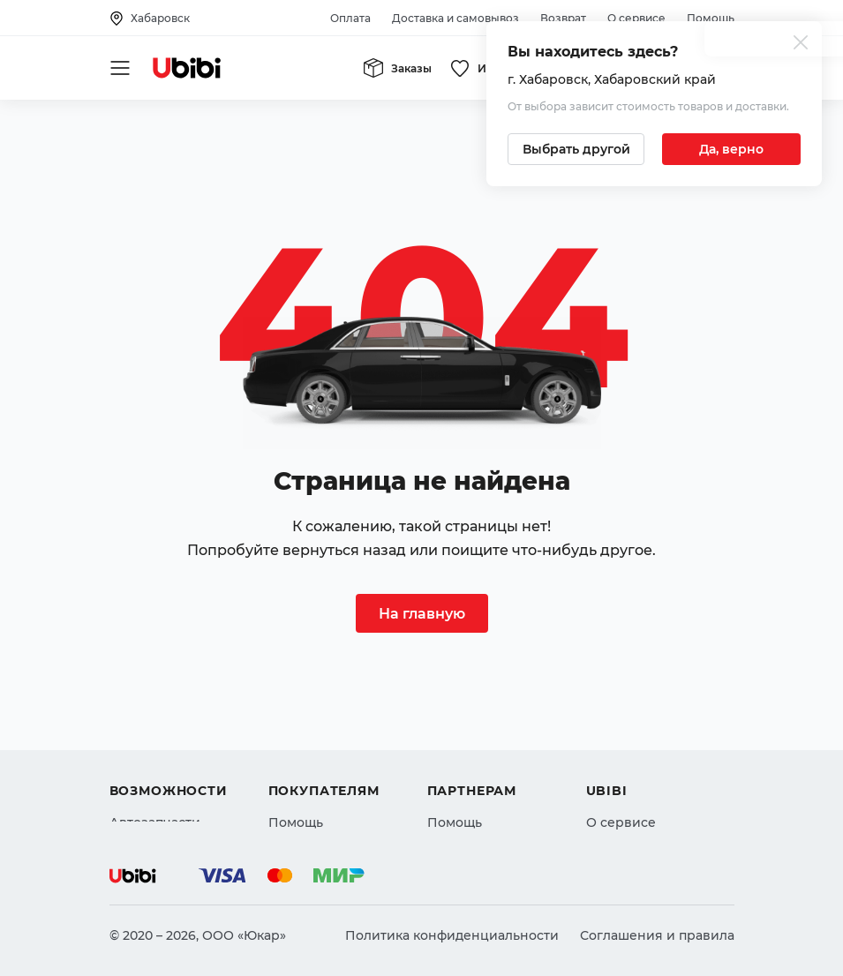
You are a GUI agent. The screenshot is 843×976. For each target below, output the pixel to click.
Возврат (563, 18)
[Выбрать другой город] (576, 149)
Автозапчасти (154, 701)
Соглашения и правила (657, 935)
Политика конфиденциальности (452, 935)
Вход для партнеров (494, 764)
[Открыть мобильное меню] (120, 68)
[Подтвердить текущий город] (731, 149)
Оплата (350, 18)
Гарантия (299, 796)
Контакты (617, 732)
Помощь (710, 18)
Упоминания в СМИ (651, 796)
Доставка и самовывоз (455, 18)
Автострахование (167, 732)
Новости (614, 764)
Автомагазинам (479, 732)
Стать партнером (483, 796)
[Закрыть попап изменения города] (800, 44)
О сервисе (636, 18)
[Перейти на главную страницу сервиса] (187, 68)
